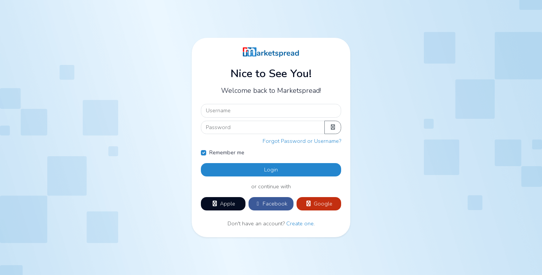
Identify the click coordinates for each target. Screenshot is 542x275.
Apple (223, 203)
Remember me (226, 152)
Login (271, 169)
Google (318, 203)
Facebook (270, 203)
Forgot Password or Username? (302, 141)
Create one (300, 223)
